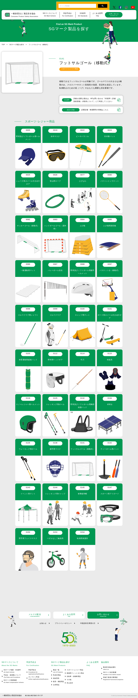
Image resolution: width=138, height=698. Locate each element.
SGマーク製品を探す (16, 44)
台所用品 (56, 685)
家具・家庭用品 (58, 681)
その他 (69, 679)
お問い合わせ (113, 14)
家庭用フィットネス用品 (75, 673)
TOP (3, 44)
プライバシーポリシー (63, 623)
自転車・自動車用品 (74, 676)
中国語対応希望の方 (87, 623)
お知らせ (43, 623)
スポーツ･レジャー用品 (75, 670)
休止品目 (70, 683)
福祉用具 (56, 678)
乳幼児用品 (57, 675)
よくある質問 (69, 615)
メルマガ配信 (35, 615)
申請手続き (37, 672)
